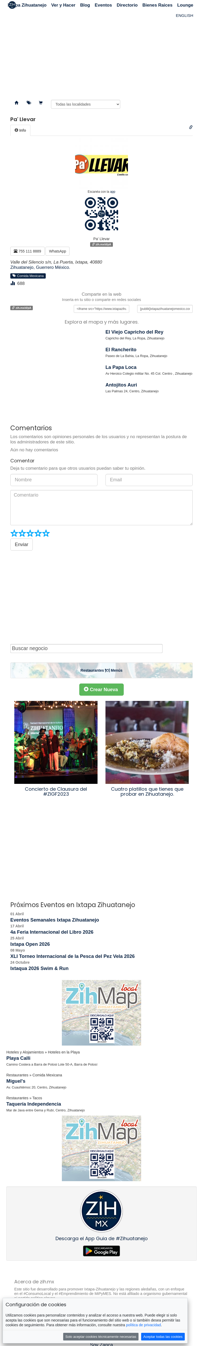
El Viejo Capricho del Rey (134, 332)
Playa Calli (18, 1058)
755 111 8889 (27, 251)
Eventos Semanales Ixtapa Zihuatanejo (54, 920)
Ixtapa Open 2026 (30, 944)
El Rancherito (120, 349)
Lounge (185, 5)
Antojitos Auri (121, 385)
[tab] (20, 130)
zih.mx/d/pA (101, 244)
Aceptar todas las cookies (162, 1337)
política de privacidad (143, 1325)
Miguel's (15, 1081)
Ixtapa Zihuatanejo (27, 5)
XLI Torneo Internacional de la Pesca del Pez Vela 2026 (72, 956)
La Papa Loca (120, 367)
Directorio (127, 5)
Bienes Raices (157, 5)
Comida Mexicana (28, 276)
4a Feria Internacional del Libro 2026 (51, 932)
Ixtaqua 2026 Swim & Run (39, 968)
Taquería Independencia (33, 1104)
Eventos (103, 5)
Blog (85, 5)
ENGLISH (184, 15)
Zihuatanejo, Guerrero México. (40, 267)
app (112, 192)
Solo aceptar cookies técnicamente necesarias (100, 1337)
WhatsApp (57, 251)
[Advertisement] (101, 53)
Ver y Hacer (63, 5)
